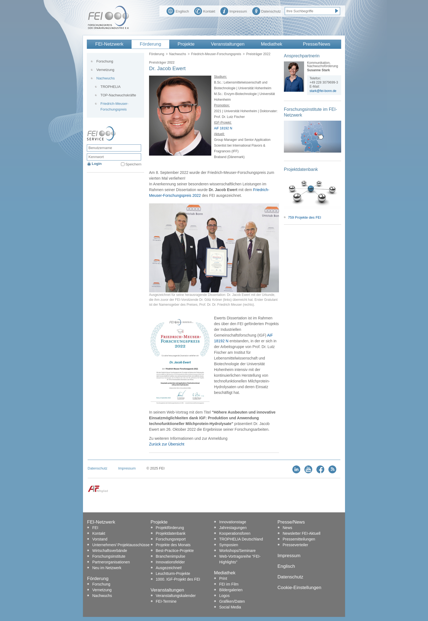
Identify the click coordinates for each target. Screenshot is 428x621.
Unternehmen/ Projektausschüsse (121, 545)
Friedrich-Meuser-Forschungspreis (216, 54)
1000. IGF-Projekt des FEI (178, 579)
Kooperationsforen (234, 533)
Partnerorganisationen (111, 562)
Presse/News (316, 44)
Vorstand (99, 539)
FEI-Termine (166, 601)
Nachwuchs (177, 54)
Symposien (228, 545)
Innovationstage (232, 522)
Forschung (104, 61)
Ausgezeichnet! (169, 568)
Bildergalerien (231, 590)
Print (223, 578)
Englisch (178, 10)
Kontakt (204, 10)
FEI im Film (229, 584)
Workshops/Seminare (237, 550)
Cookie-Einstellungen (300, 587)
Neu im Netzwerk (106, 568)
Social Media (230, 607)
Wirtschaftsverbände (109, 550)
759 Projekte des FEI (304, 217)
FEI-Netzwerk (109, 44)
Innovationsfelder (170, 562)
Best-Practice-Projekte (175, 550)
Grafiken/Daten (232, 601)
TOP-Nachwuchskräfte (118, 95)
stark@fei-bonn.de (323, 91)
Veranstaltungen (228, 44)
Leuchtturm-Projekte (173, 573)
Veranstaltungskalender (176, 595)
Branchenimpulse (170, 556)
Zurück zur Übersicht (166, 444)
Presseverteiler (295, 545)
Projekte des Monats (173, 545)
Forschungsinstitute (108, 556)
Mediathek (271, 44)
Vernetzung (105, 70)
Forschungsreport (171, 539)
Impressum (233, 10)
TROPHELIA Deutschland (241, 539)
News (287, 527)
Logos (224, 595)
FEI (95, 527)
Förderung (150, 44)
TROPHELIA (110, 87)
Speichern (133, 164)
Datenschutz (266, 10)
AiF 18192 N (223, 128)
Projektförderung (170, 527)
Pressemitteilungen (299, 539)
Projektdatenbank (171, 533)
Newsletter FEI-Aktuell (301, 533)
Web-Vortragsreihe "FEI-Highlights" (240, 559)
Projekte (185, 44)
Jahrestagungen (232, 527)
